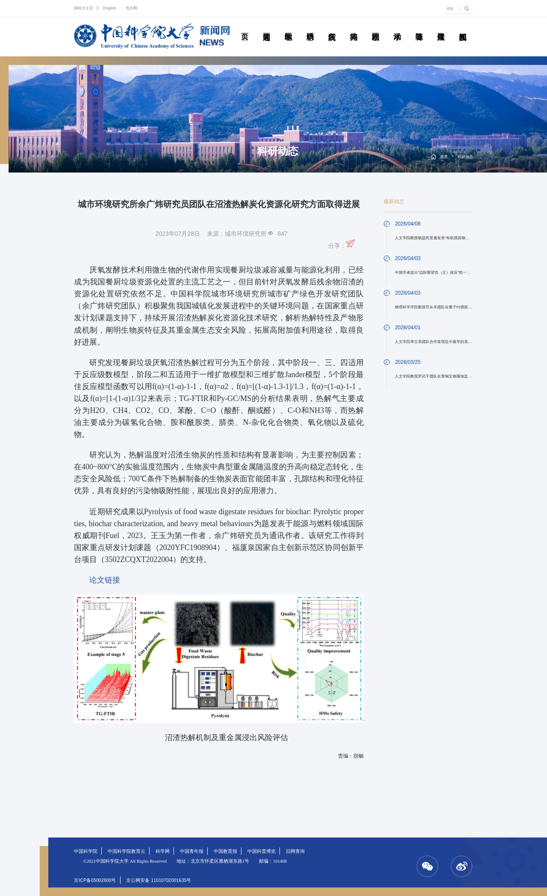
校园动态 (375, 26)
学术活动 (397, 26)
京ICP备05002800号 (95, 880)
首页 (245, 26)
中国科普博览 (261, 851)
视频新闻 (463, 26)
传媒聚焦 (441, 26)
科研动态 (310, 26)
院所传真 (332, 26)
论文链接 (104, 580)
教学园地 (288, 26)
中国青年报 (191, 851)
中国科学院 (85, 851)
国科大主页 (83, 8)
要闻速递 (266, 26)
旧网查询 (295, 851)
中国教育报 (225, 851)
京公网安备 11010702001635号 (158, 880)
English (109, 8)
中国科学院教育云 (126, 851)
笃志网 (131, 8)
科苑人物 (354, 26)
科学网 (163, 851)
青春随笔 (419, 26)
